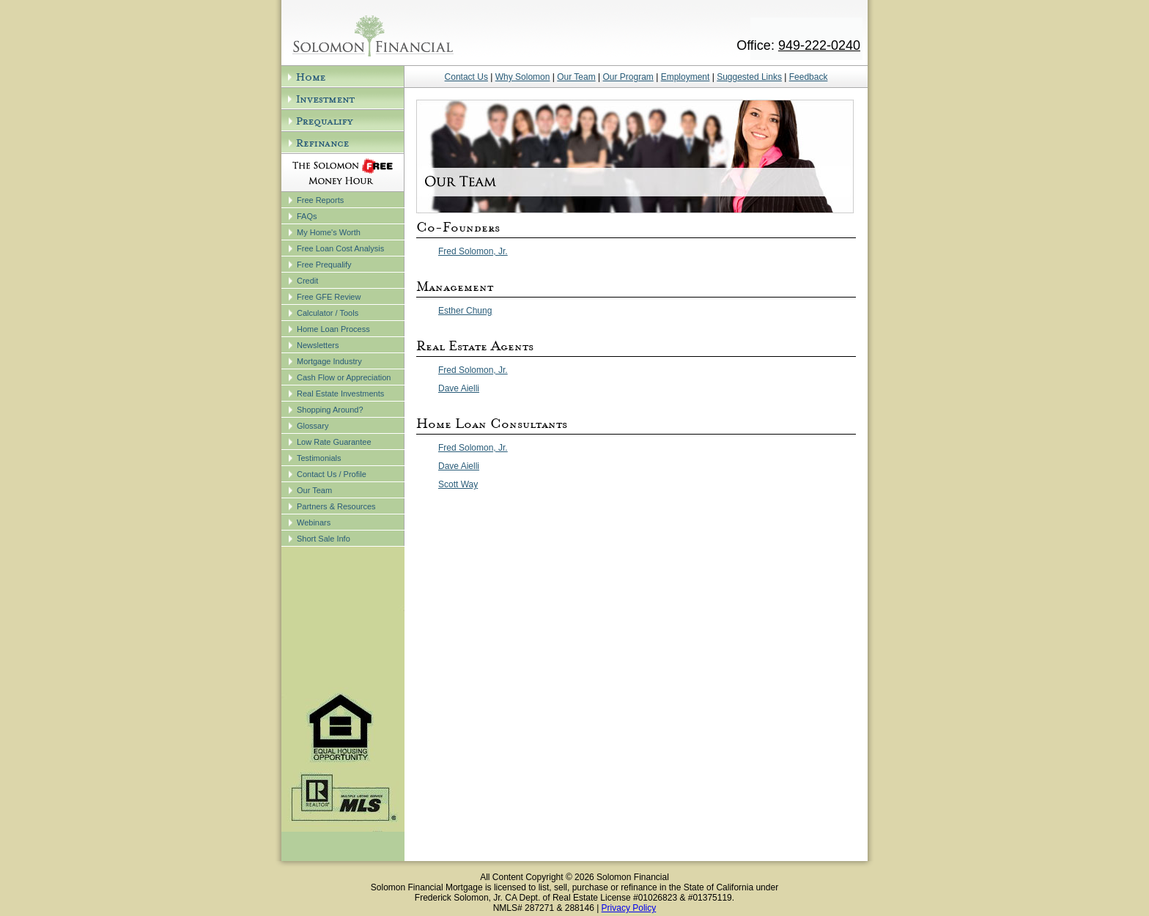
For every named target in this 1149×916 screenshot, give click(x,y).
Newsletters (318, 345)
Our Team (314, 490)
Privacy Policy (629, 908)
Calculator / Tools (327, 313)
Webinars (313, 522)
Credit (307, 280)
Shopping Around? (330, 409)
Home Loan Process (333, 329)
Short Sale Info (323, 538)
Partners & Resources (336, 506)
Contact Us (466, 77)
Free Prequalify (324, 264)
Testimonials (319, 458)
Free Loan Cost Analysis (340, 248)
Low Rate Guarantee (334, 441)
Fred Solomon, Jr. (473, 251)
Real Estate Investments (340, 393)
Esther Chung (465, 311)
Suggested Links (749, 77)
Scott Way (458, 484)
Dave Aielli (458, 388)
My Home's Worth (329, 232)
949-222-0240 (819, 45)
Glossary (312, 425)
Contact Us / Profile (331, 474)
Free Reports (320, 200)
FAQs (307, 216)
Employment (685, 77)
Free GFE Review (329, 296)
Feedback (808, 77)
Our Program (628, 77)
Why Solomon (522, 77)
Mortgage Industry (329, 361)
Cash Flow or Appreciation (344, 377)
